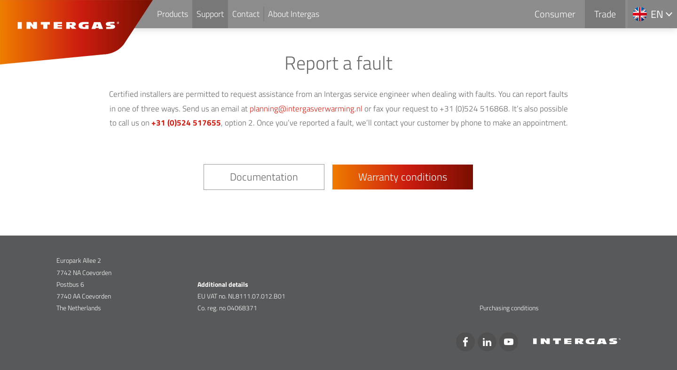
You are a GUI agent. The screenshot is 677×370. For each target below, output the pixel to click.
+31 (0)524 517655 (186, 123)
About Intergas (293, 14)
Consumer (555, 14)
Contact (246, 14)
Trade (605, 14)
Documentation (264, 177)
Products (172, 14)
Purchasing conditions (509, 308)
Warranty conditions (402, 177)
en (657, 14)
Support (210, 14)
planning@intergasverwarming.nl (306, 108)
